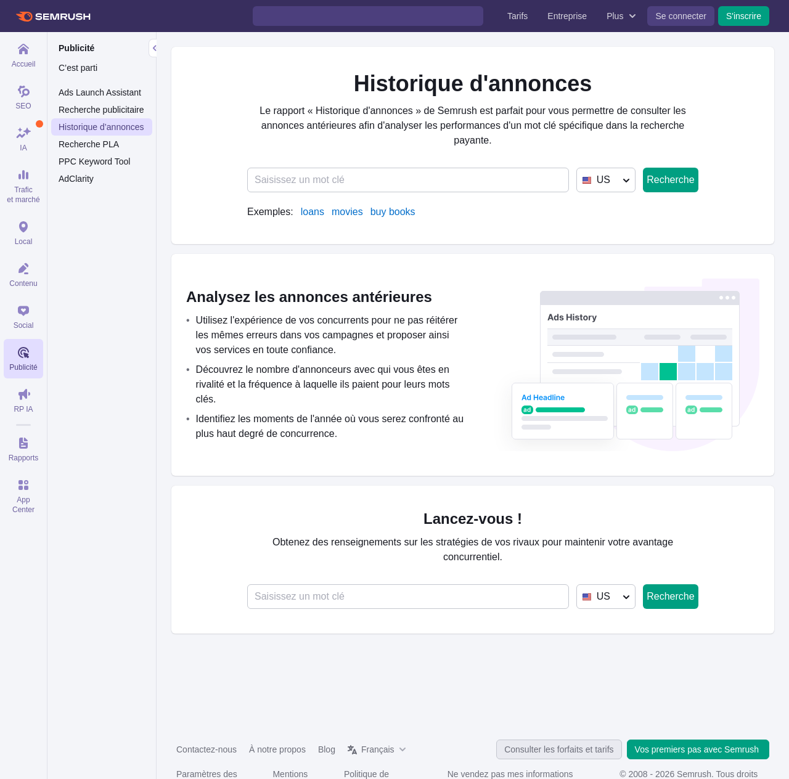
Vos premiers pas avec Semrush (698, 749)
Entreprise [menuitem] (567, 16)
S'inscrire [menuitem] (743, 16)
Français (377, 749)
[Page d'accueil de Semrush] (53, 16)
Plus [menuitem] (615, 16)
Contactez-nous (206, 749)
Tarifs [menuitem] (517, 16)
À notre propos (277, 749)
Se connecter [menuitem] (680, 16)
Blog (326, 749)
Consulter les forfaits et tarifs (558, 749)
